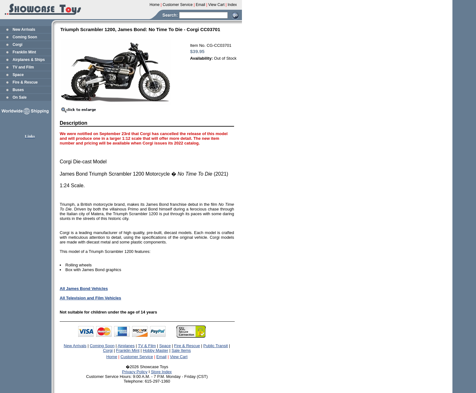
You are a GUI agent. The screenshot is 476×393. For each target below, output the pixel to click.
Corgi (17, 44)
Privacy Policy (134, 371)
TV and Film (23, 67)
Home (111, 356)
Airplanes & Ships (29, 59)
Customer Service (137, 356)
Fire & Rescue (25, 82)
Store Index (161, 371)
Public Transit (215, 345)
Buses (18, 90)
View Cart (179, 356)
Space (18, 75)
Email (161, 356)
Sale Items (181, 350)
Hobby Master (155, 350)
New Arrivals (24, 29)
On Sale (20, 97)
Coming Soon (25, 37)
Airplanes (126, 345)
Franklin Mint (24, 52)
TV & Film (147, 345)
